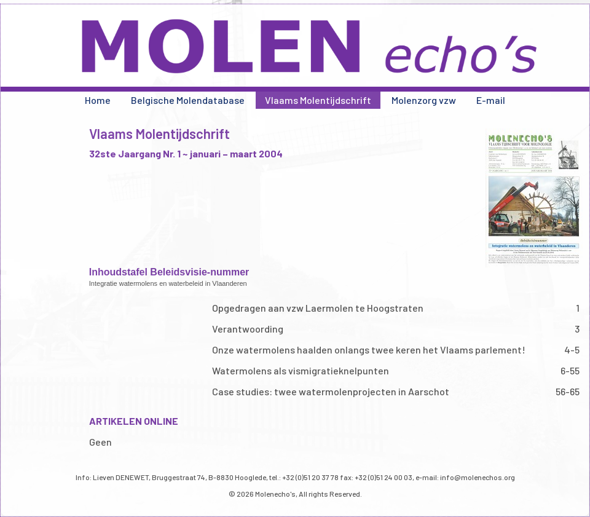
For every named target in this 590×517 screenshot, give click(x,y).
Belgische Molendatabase (188, 100)
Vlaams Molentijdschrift (318, 100)
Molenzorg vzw (423, 100)
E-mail (490, 100)
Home (98, 100)
